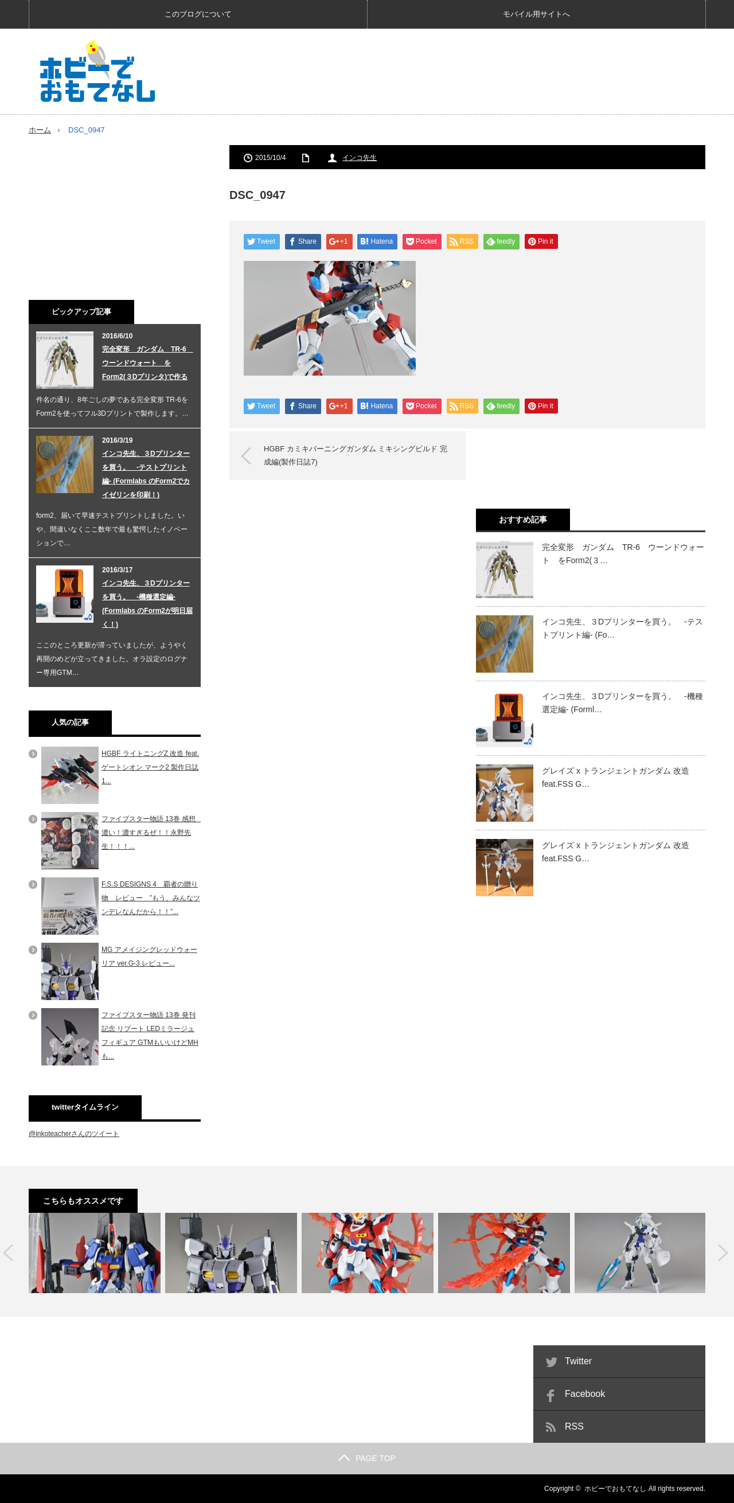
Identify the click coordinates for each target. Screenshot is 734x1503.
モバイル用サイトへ (536, 14)
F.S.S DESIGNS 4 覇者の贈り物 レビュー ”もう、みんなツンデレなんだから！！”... (150, 898)
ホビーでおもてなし (615, 1489)
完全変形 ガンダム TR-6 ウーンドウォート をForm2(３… (623, 553)
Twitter (578, 1361)
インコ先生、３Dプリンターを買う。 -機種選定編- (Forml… (622, 702)
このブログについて (198, 14)
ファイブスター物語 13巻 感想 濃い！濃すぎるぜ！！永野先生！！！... (151, 832)
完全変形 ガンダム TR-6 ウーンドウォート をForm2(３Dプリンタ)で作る (147, 363)
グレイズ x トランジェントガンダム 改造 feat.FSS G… (615, 777)
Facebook (585, 1394)
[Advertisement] (496, 71)
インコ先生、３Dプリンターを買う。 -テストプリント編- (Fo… (622, 628)
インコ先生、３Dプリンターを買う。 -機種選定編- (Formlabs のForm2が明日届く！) (147, 603)
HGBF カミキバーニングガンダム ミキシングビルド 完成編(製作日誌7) (355, 455)
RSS (574, 1426)
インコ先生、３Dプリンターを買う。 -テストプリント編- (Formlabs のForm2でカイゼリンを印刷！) (146, 474)
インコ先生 (359, 158)
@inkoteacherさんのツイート (74, 1134)
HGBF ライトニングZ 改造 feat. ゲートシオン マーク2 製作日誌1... (150, 767)
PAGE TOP (367, 1458)
